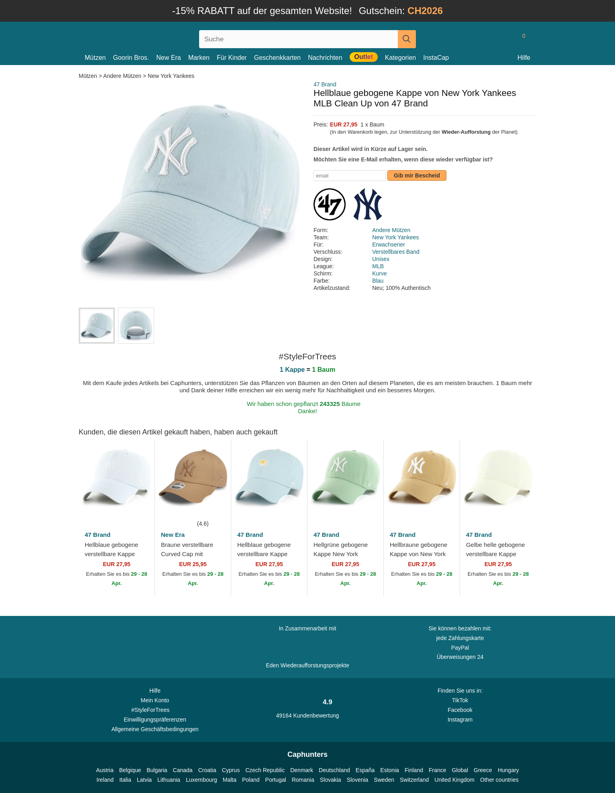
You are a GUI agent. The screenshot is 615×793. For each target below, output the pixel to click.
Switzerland (414, 780)
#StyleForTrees (155, 709)
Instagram (460, 719)
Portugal (275, 780)
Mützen (95, 57)
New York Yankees (171, 76)
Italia (125, 780)
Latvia (144, 780)
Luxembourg (201, 780)
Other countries (499, 780)
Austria (105, 770)
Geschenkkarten (277, 57)
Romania (303, 780)
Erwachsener (388, 244)
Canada (183, 770)
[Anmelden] (489, 39)
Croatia (207, 770)
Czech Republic (265, 770)
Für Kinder (232, 57)
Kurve (379, 273)
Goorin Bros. (131, 57)
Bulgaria (157, 770)
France (437, 770)
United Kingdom (454, 780)
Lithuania (168, 780)
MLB (378, 266)
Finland (414, 770)
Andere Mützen (122, 76)
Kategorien (400, 57)
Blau (377, 280)
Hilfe (523, 57)
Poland (251, 780)
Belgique (130, 770)
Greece (483, 770)
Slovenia (358, 780)
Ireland (105, 780)
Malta (229, 780)
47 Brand (325, 84)
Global (460, 770)
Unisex (380, 259)
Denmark (301, 770)
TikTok (460, 700)
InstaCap (436, 57)
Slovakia (330, 780)
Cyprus (231, 770)
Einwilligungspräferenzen (155, 719)
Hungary (508, 770)
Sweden (384, 780)
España (365, 770)
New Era (168, 57)
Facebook (460, 710)
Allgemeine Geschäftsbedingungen (154, 729)
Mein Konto (155, 700)
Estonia (389, 770)
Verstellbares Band (396, 252)
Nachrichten (325, 57)
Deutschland (334, 770)
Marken (199, 57)
